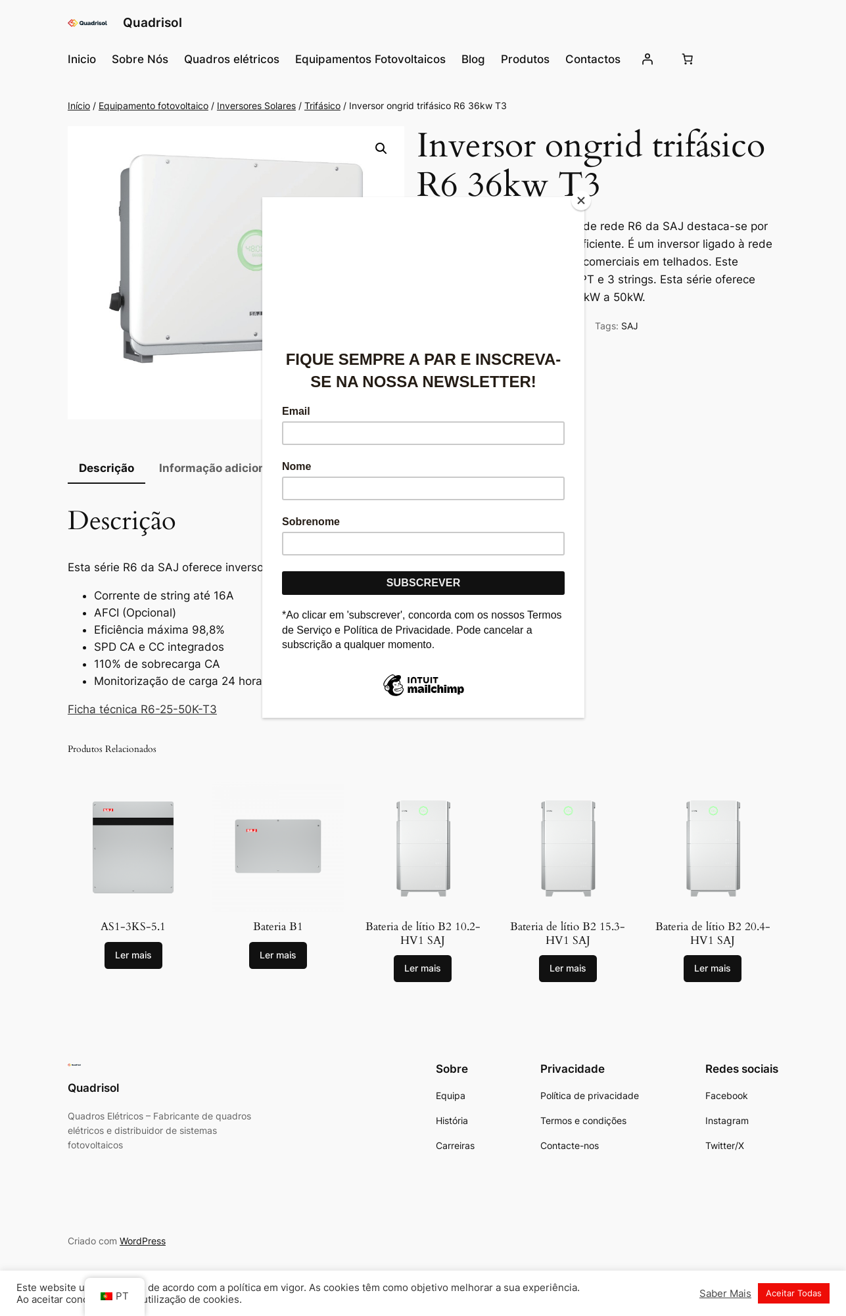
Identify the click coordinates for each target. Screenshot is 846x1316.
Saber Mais (725, 1294)
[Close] (581, 200)
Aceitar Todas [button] (794, 1293)
